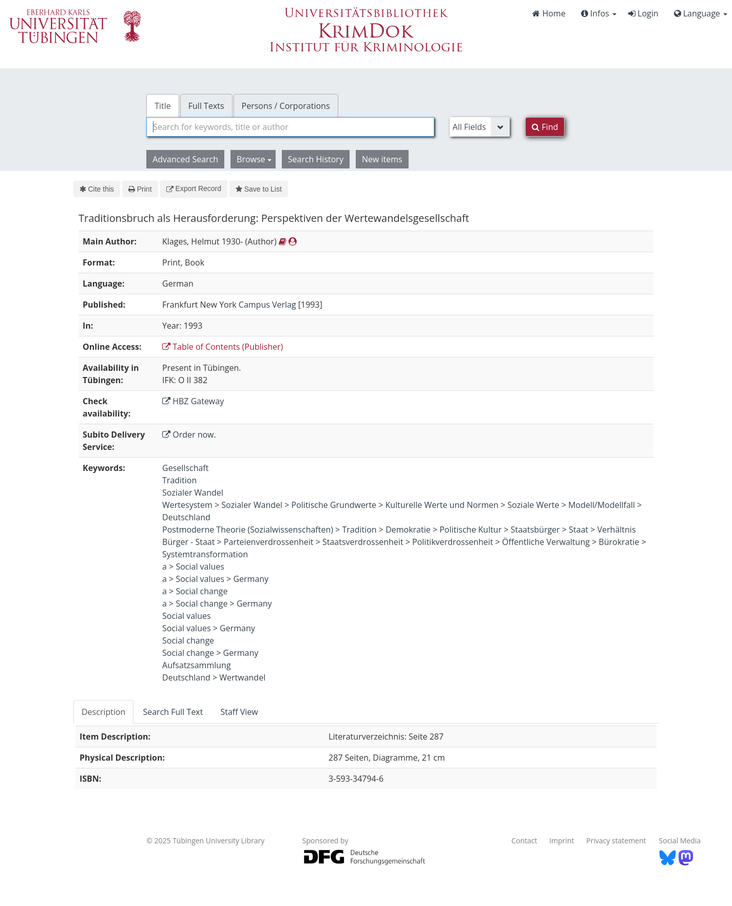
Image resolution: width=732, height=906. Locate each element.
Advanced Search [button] (185, 159)
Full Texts (206, 105)
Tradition (179, 480)
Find (545, 127)
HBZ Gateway (193, 401)
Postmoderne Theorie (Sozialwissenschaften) (247, 529)
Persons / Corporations (286, 105)
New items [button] (382, 159)
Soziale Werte (533, 505)
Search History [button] (315, 159)
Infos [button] (599, 13)
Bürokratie (619, 542)
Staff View (239, 712)
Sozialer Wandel (192, 492)
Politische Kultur (470, 529)
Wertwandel (242, 677)
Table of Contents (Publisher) (222, 346)
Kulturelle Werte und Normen (442, 505)
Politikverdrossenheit (452, 542)
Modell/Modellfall (601, 505)
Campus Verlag (267, 304)
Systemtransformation (205, 554)
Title (163, 105)
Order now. (189, 434)
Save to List (259, 189)
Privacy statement (616, 840)
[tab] (103, 712)
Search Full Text (173, 712)
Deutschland (186, 517)
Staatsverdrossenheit (362, 542)
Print (139, 189)
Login (643, 13)
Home (548, 13)
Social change (201, 591)
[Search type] (480, 127)
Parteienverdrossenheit (269, 542)
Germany (250, 578)
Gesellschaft (185, 468)
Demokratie (408, 529)
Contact (524, 840)
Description (103, 712)
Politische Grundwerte (334, 505)
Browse (254, 159)
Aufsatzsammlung (196, 665)
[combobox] (290, 127)
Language (700, 13)
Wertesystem (187, 505)
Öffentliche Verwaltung (546, 542)
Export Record (193, 188)
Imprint (561, 840)
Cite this (97, 189)
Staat (578, 529)
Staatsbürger (535, 529)
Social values (200, 566)
